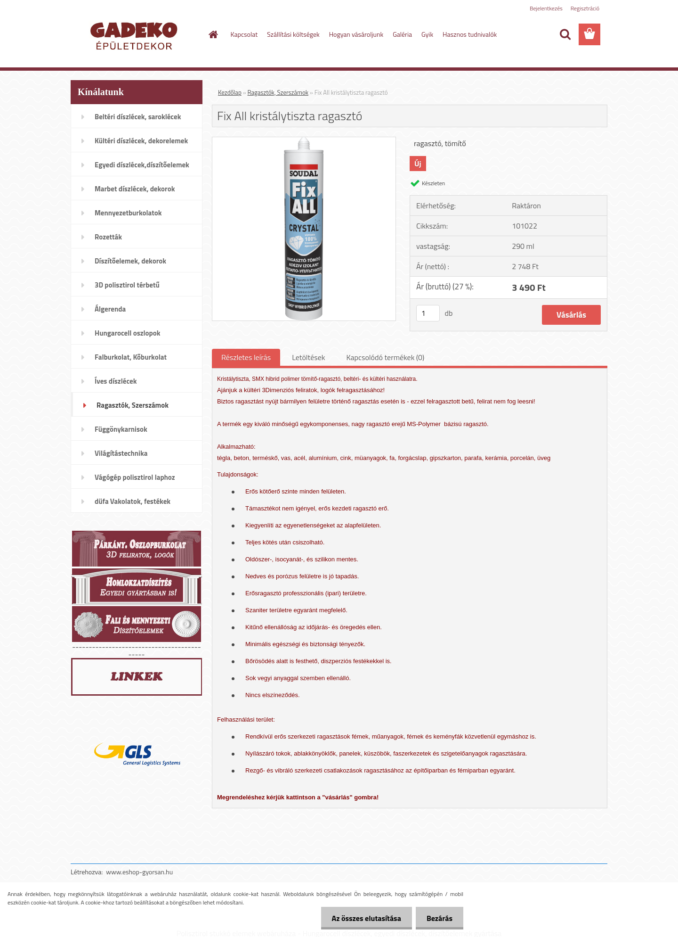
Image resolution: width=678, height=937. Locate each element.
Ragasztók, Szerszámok (278, 92)
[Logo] (135, 34)
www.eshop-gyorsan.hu (139, 872)
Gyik (427, 34)
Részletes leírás (246, 357)
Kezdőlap (230, 92)
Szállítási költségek (293, 34)
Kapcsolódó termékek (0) (385, 357)
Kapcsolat (244, 34)
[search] (565, 34)
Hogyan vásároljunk (356, 34)
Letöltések (308, 357)
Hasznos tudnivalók (470, 34)
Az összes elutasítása (363, 918)
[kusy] (428, 313)
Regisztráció (585, 8)
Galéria (402, 34)
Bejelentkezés (546, 8)
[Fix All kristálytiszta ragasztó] (304, 141)
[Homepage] (213, 34)
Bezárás (439, 918)
